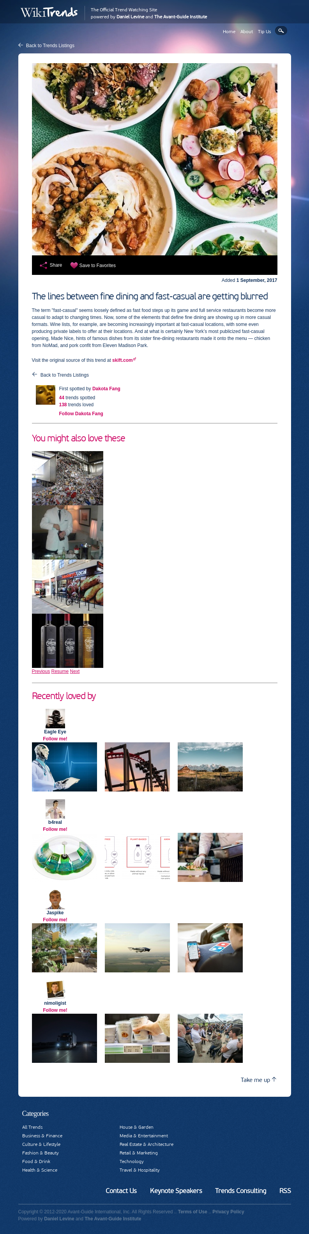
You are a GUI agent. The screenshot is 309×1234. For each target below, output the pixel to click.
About (246, 31)
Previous (41, 671)
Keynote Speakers (176, 1191)
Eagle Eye (55, 732)
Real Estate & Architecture (146, 1144)
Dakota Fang (106, 388)
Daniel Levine (130, 16)
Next (75, 671)
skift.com (122, 360)
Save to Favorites (97, 265)
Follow (81, 413)
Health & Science (39, 1170)
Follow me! (55, 739)
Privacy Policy (228, 1212)
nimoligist (55, 1003)
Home (229, 31)
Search (281, 30)
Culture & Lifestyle (41, 1144)
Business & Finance (42, 1135)
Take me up (258, 1079)
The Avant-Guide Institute (180, 16)
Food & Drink (36, 1161)
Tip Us (264, 31)
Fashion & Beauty (40, 1153)
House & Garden (137, 1127)
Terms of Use (192, 1212)
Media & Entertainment (144, 1135)
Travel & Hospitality (140, 1170)
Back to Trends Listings (50, 45)
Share (56, 265)
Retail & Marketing (139, 1153)
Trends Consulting (240, 1191)
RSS (285, 1191)
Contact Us (121, 1191)
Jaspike (55, 912)
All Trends (32, 1127)
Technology (132, 1161)
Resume (60, 671)
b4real (55, 822)
